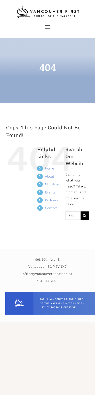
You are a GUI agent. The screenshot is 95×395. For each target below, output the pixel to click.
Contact (51, 208)
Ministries (52, 184)
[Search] (85, 215)
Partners (51, 200)
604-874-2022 (47, 281)
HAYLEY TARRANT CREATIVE (58, 307)
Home (49, 168)
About (49, 176)
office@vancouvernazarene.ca (47, 274)
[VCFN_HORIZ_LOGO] (47, 7)
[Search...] (73, 215)
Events (50, 192)
